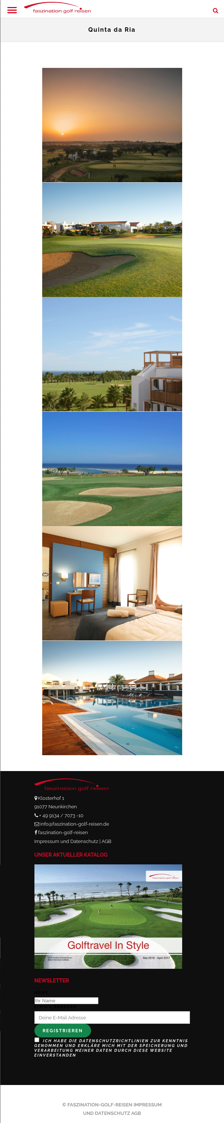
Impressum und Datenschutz (66, 841)
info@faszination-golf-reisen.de (74, 824)
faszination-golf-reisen (63, 832)
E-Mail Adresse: (56, 1006)
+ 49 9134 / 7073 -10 (61, 815)
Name (41, 992)
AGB (106, 841)
